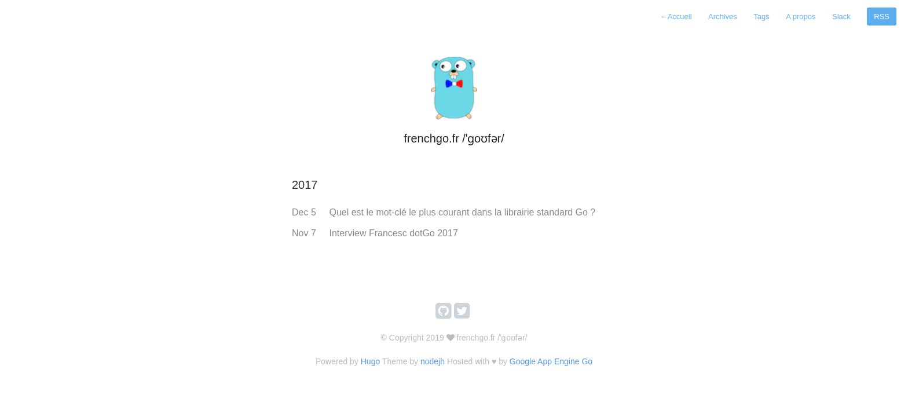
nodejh (432, 361)
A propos (800, 16)
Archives (722, 16)
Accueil (676, 16)
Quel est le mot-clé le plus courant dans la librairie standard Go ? (462, 212)
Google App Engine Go (551, 361)
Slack (841, 16)
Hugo (370, 361)
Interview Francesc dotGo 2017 (393, 233)
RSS (881, 16)
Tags (761, 16)
